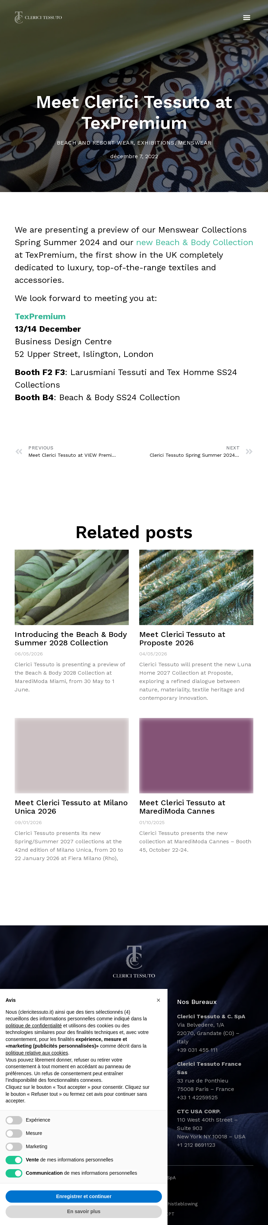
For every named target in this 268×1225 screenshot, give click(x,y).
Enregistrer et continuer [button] (84, 1196)
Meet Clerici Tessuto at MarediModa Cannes (182, 806)
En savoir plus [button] (83, 1211)
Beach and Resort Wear (95, 142)
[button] (247, 17)
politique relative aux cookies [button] (37, 1053)
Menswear (194, 142)
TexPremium (40, 316)
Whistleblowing (180, 1203)
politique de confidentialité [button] (34, 1025)
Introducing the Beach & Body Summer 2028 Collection (71, 638)
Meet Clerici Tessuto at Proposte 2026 (182, 638)
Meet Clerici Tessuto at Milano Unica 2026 (71, 806)
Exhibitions (155, 142)
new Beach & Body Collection (194, 242)
